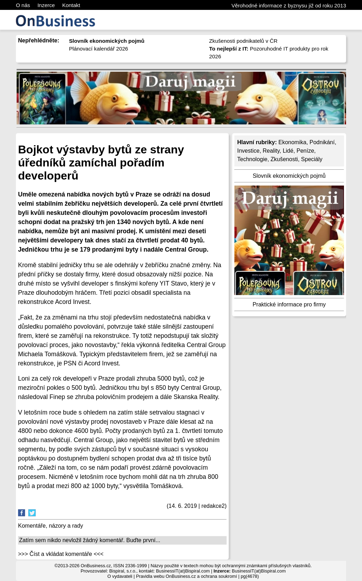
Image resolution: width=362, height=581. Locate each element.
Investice (248, 151)
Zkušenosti (284, 159)
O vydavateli (119, 576)
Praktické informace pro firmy (289, 304)
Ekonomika (292, 142)
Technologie (252, 159)
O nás (23, 5)
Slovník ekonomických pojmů (289, 176)
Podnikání (322, 142)
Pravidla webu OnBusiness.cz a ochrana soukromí (186, 576)
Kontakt (71, 5)
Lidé (288, 151)
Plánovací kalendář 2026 (98, 49)
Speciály (311, 159)
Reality (271, 151)
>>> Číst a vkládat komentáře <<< (61, 554)
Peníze (305, 151)
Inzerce (46, 5)
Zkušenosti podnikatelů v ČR (243, 41)
